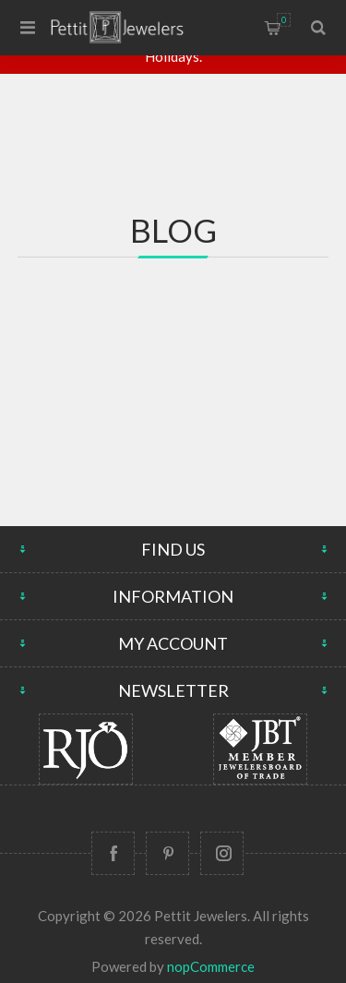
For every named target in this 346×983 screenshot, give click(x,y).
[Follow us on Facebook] (113, 853)
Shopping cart (284, 20)
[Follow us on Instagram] (222, 853)
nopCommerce (211, 966)
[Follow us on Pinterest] (167, 853)
